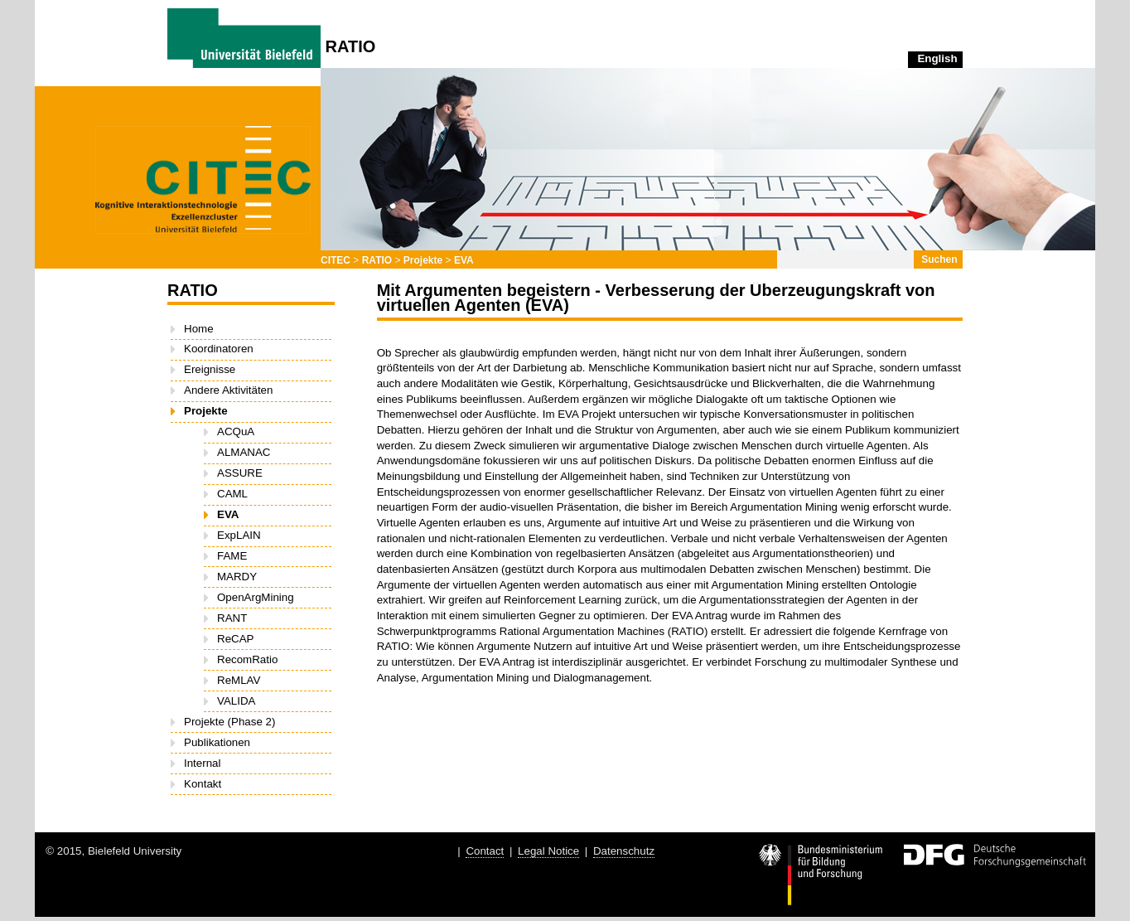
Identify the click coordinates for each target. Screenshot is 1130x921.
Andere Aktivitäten (228, 390)
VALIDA (236, 701)
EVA (464, 260)
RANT (232, 618)
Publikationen (217, 742)
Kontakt (202, 784)
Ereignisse (209, 369)
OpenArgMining (255, 597)
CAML (232, 493)
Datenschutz (623, 851)
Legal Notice (548, 851)
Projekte (422, 260)
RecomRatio (247, 659)
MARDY (237, 576)
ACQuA (235, 431)
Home (199, 328)
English (937, 58)
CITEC (335, 260)
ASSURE (240, 473)
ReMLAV (238, 680)
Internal (202, 763)
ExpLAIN (239, 535)
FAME (232, 556)
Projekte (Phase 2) (229, 721)
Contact (485, 851)
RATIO (377, 260)
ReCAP (235, 639)
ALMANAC (243, 452)
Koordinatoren (219, 348)
